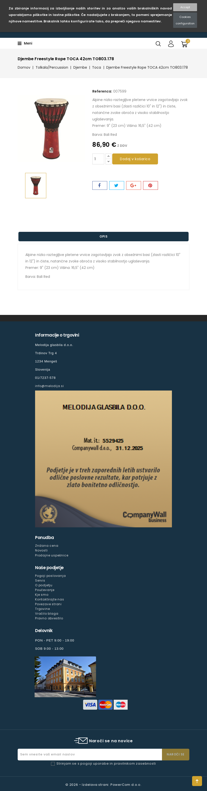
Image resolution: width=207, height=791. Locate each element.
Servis (40, 580)
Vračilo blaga (46, 613)
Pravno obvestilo (49, 618)
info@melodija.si (49, 386)
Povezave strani (48, 604)
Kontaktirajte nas (49, 599)
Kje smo (42, 595)
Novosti (41, 550)
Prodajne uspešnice (51, 555)
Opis (103, 236)
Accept (185, 7)
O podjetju (43, 585)
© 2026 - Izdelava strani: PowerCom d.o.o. (103, 784)
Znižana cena (46, 546)
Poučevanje (44, 590)
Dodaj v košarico (135, 158)
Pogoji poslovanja (50, 576)
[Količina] (98, 158)
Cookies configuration (185, 20)
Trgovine (42, 609)
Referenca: (102, 91)
